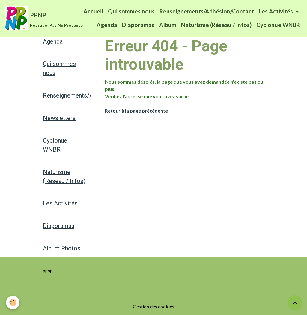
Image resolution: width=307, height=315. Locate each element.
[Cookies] (12, 302)
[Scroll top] (295, 303)
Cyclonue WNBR (278, 24)
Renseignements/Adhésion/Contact (206, 11)
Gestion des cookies (153, 306)
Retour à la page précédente (136, 110)
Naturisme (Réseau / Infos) (216, 24)
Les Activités (276, 11)
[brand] (32, 18)
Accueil (93, 11)
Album (167, 24)
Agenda (107, 24)
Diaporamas (138, 24)
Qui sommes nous (131, 11)
